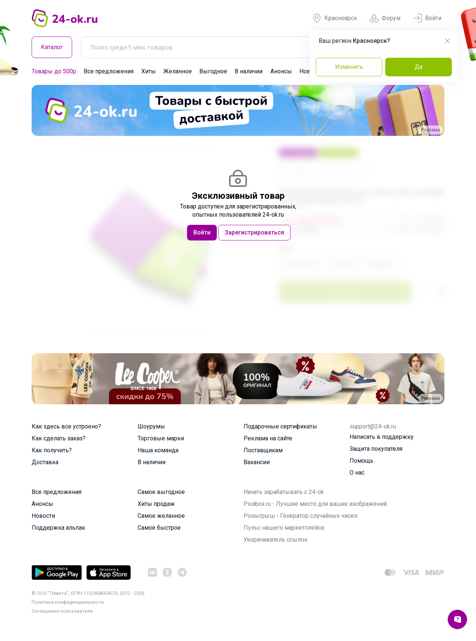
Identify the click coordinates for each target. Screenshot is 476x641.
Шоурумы (151, 426)
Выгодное (213, 71)
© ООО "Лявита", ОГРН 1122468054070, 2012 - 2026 (88, 593)
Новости (43, 515)
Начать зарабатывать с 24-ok (284, 491)
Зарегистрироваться (254, 232)
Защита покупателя (376, 448)
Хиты (148, 71)
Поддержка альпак (58, 527)
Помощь (361, 460)
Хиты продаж (156, 503)
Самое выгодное (161, 491)
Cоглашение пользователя (62, 611)
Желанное (177, 71)
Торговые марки (161, 438)
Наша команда (158, 450)
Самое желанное (161, 515)
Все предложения (109, 71)
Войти (427, 18)
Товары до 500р (54, 71)
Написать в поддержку (382, 436)
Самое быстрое (159, 527)
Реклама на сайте (268, 438)
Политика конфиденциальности (68, 602)
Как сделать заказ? (59, 438)
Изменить (349, 66)
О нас (357, 472)
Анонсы (281, 71)
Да (418, 66)
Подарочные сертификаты (280, 426)
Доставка (45, 462)
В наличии (249, 71)
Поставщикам (263, 450)
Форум (385, 18)
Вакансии (257, 462)
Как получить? (52, 450)
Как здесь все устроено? (66, 426)
